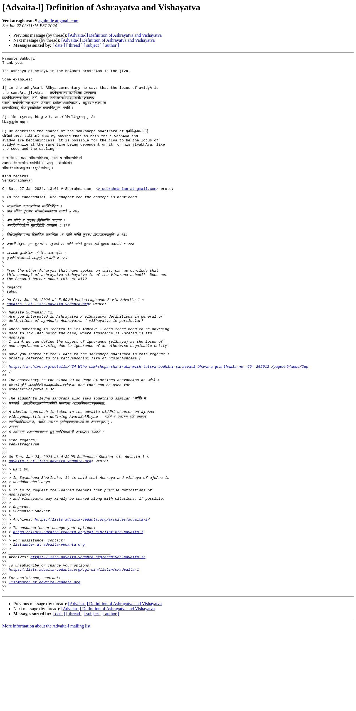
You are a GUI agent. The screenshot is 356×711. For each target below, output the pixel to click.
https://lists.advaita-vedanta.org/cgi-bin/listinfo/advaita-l (78, 600)
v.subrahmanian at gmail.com (127, 204)
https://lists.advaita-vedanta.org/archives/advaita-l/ (92, 585)
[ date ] (59, 45)
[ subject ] (93, 45)
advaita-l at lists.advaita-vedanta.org (48, 334)
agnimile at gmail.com (58, 20)
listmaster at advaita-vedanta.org (49, 615)
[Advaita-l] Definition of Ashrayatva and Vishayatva (115, 35)
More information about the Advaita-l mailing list (46, 706)
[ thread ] (74, 45)
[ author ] (111, 45)
